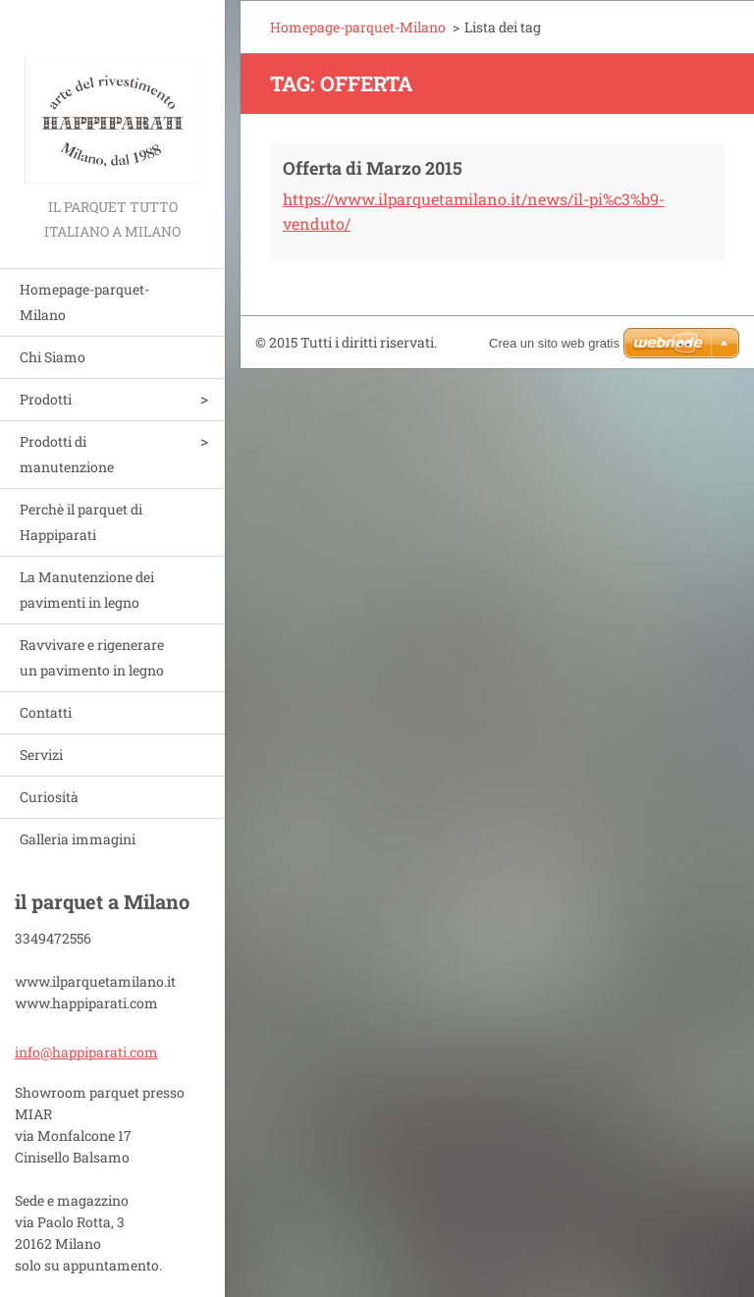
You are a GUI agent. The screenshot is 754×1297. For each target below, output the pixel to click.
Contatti (46, 712)
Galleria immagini (77, 839)
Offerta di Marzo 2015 (372, 168)
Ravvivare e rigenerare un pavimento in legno (92, 657)
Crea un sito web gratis (554, 343)
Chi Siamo (52, 357)
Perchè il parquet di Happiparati (81, 522)
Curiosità (49, 796)
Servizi (41, 754)
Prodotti (46, 399)
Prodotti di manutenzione (67, 454)
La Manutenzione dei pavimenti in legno (87, 589)
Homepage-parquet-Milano (84, 302)
